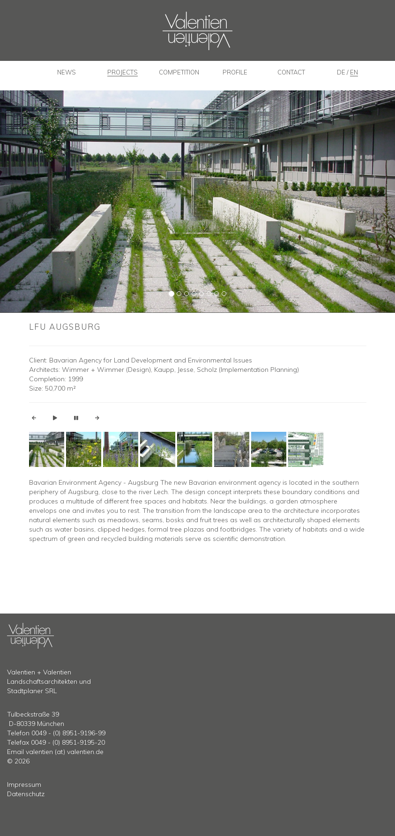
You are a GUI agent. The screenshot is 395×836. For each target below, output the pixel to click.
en (354, 72)
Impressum (24, 784)
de (342, 72)
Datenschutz (26, 794)
